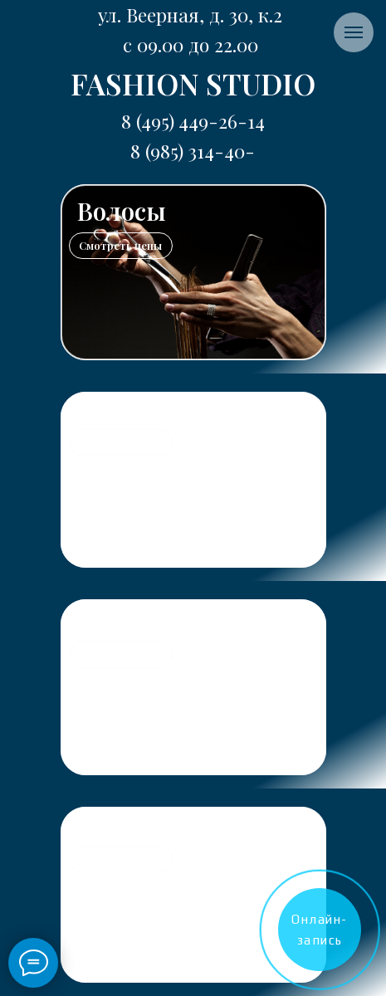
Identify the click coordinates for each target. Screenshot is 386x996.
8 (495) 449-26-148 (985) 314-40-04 (193, 150)
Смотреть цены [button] (120, 245)
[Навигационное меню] (353, 32)
